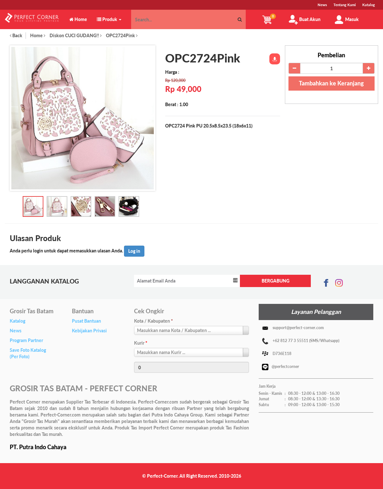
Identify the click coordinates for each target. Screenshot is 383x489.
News (15, 330)
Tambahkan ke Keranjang (331, 83)
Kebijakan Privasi (89, 330)
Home (37, 35)
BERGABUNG (275, 280)
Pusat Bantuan (86, 321)
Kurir (140, 343)
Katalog (17, 321)
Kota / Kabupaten (153, 321)
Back (16, 35)
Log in (134, 251)
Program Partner (26, 340)
